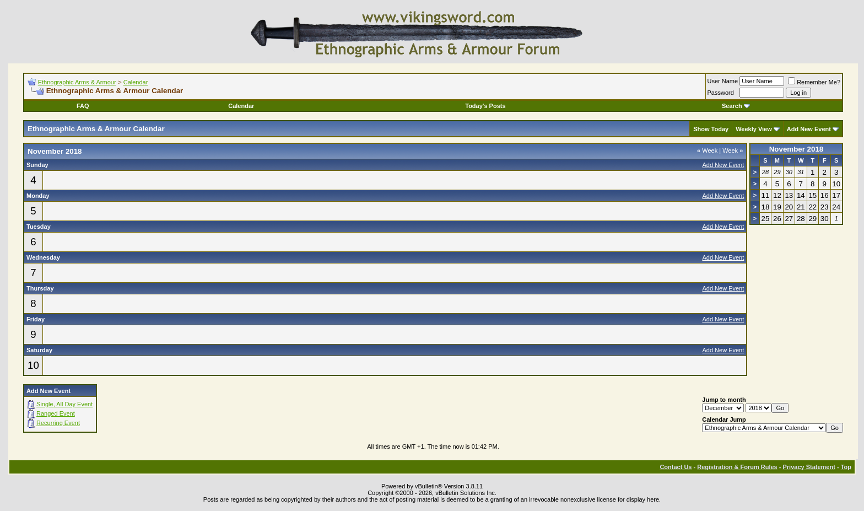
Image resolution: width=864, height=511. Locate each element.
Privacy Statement (808, 467)
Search (736, 106)
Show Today (710, 129)
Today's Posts (485, 106)
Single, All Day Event (64, 404)
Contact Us (676, 467)
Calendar (135, 82)
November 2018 (796, 149)
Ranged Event (55, 413)
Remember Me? (814, 82)
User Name (723, 81)
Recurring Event (58, 422)
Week (707, 150)
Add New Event (809, 129)
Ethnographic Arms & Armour (77, 82)
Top (846, 467)
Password (721, 92)
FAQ (83, 106)
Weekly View (754, 129)
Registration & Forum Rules (737, 467)
